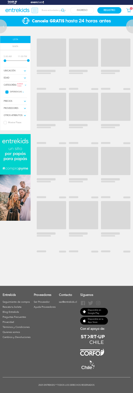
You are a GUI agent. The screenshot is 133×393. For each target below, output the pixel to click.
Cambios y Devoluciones (16, 337)
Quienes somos (11, 332)
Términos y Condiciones (16, 327)
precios (8, 101)
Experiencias (16, 92)
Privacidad (8, 322)
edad (6, 78)
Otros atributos (13, 115)
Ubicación (9, 71)
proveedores (11, 108)
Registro (109, 10)
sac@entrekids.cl (68, 302)
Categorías (10, 85)
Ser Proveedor (42, 302)
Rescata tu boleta (12, 307)
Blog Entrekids (11, 312)
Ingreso (82, 10)
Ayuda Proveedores (45, 307)
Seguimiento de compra (16, 302)
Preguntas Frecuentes (14, 317)
